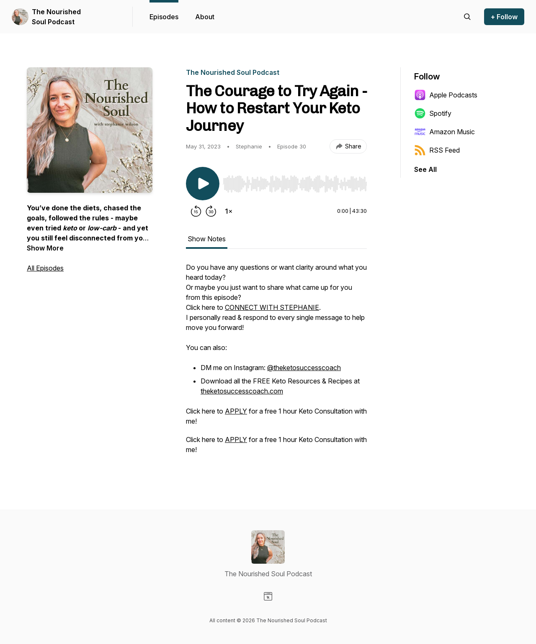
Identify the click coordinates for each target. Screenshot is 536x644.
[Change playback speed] (228, 211)
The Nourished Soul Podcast (56, 17)
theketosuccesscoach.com (242, 391)
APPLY (236, 411)
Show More (45, 248)
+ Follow (504, 17)
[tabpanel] (276, 362)
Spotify (432, 113)
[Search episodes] (467, 17)
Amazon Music (444, 132)
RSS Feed (437, 150)
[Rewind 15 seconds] (196, 211)
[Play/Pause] (202, 183)
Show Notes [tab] (207, 239)
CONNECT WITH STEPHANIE (272, 307)
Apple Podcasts (445, 95)
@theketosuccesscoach (304, 367)
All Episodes (45, 268)
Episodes (163, 17)
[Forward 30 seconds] (211, 211)
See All (425, 169)
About (204, 17)
